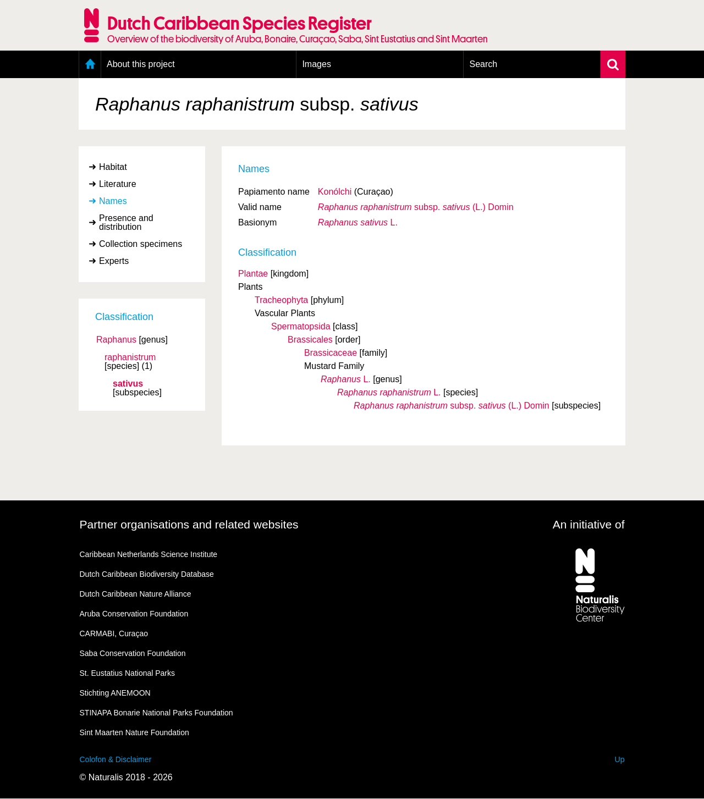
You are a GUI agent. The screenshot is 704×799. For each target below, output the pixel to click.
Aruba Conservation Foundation (134, 613)
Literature (117, 184)
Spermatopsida (301, 326)
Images (316, 64)
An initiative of (589, 524)
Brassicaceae (330, 352)
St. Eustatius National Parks (127, 673)
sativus (128, 383)
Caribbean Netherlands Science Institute (149, 554)
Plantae (253, 273)
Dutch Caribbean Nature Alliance (135, 593)
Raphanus (116, 339)
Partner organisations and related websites (189, 524)
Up (620, 759)
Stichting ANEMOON (115, 692)
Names (113, 201)
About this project (141, 64)
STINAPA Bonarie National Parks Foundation (156, 712)
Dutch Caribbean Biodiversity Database (147, 574)
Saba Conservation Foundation (133, 653)
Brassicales (310, 339)
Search (483, 64)
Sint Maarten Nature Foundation (134, 732)
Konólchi (334, 191)
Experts (114, 261)
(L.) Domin (416, 207)
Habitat (113, 167)
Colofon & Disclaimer (116, 759)
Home (90, 64)
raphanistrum (130, 357)
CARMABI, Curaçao (114, 633)
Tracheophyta (281, 300)
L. (358, 222)
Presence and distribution (126, 222)
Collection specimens (140, 244)
